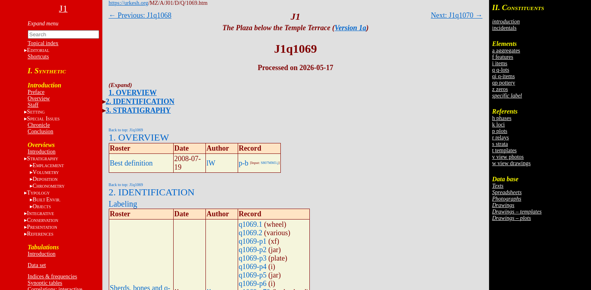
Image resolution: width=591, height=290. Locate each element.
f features (502, 57)
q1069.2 (251, 233)
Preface (36, 92)
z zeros (500, 89)
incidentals (504, 28)
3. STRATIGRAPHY (138, 110)
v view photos (508, 157)
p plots (500, 131)
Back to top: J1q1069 (126, 130)
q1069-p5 (253, 275)
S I (43, 119)
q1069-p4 (253, 267)
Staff (33, 105)
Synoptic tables (45, 283)
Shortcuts (38, 57)
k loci (498, 125)
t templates (504, 150)
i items (500, 63)
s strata (500, 144)
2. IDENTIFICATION (140, 101)
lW (211, 163)
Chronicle (39, 125)
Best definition (131, 163)
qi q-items (503, 76)
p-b (244, 163)
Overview (39, 98)
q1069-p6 (253, 284)
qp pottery (503, 83)
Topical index (43, 43)
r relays (500, 138)
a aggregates (506, 51)
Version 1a (351, 28)
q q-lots (500, 70)
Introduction (42, 152)
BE (46, 200)
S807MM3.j (269, 163)
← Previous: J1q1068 (140, 15)
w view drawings (511, 163)
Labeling (123, 203)
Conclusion (41, 131)
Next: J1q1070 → (457, 15)
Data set (37, 265)
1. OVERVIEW (133, 93)
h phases (502, 118)
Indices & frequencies (52, 276)
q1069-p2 (253, 250)
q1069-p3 (253, 258)
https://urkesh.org (128, 3)
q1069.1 (251, 224)
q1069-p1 (253, 241)
